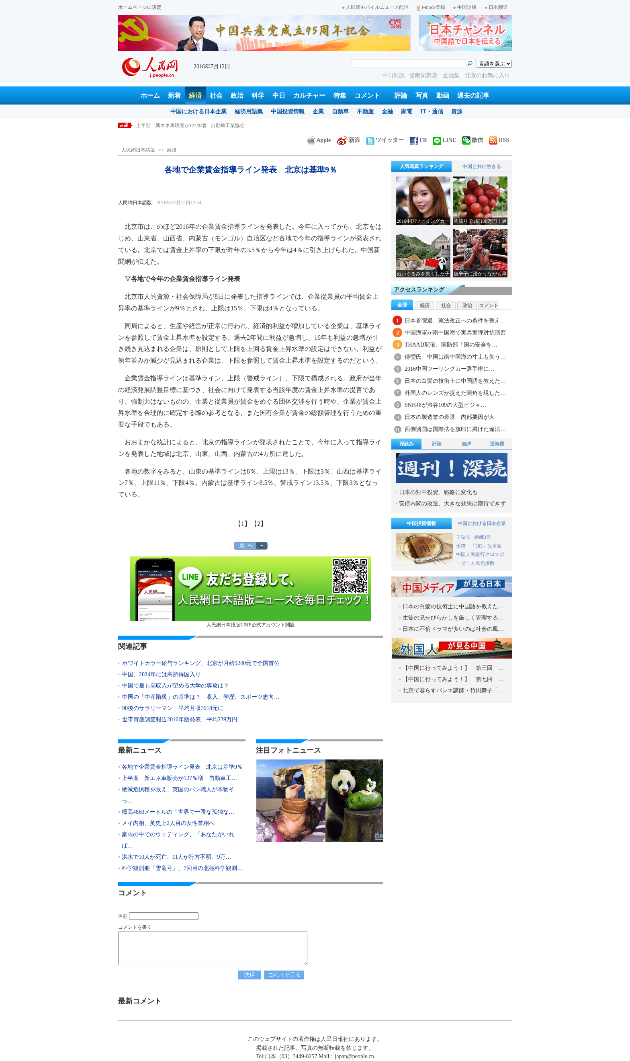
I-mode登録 (431, 7)
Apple (319, 140)
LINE (444, 140)
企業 (318, 112)
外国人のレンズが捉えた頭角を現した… (455, 393)
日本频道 (496, 7)
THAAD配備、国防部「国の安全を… (451, 345)
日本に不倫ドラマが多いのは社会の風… (453, 629)
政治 (237, 95)
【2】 (259, 523)
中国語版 (465, 7)
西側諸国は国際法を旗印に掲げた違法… (455, 429)
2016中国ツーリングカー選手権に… (450, 369)
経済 (195, 95)
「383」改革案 (486, 546)
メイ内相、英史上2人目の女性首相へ (168, 823)
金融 (387, 112)
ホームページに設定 (140, 7)
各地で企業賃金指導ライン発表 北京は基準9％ (188, 125)
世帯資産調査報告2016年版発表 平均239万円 (179, 719)
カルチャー (309, 95)
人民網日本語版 (138, 150)
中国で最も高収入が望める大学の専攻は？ (175, 686)
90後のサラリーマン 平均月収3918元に (172, 708)
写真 (421, 95)
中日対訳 (393, 75)
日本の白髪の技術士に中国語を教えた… (455, 381)
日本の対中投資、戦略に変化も (438, 492)
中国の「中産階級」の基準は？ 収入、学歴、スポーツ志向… (201, 697)
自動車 (340, 112)
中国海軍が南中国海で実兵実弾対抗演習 (455, 333)
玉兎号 (463, 537)
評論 (401, 95)
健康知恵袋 (424, 75)
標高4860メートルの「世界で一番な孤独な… (178, 812)
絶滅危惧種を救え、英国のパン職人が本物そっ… (178, 795)
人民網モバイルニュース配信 (375, 7)
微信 (472, 140)
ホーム (150, 95)
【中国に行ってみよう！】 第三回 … (453, 668)
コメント (367, 95)
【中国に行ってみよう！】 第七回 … (453, 679)
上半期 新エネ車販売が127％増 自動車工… (179, 778)
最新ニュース (140, 750)
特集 (339, 95)
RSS (499, 140)
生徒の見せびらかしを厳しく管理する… (453, 618)
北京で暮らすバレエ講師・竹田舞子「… (453, 690)
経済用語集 (249, 112)
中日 (278, 95)
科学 (258, 95)
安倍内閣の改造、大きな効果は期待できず (452, 504)
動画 (442, 95)
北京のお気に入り (487, 75)
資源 (456, 112)
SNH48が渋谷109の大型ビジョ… (445, 405)
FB (418, 140)
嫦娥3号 (482, 537)
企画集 (452, 75)
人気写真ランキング (421, 166)
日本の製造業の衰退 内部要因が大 (450, 417)
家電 (406, 112)
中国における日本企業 (198, 112)
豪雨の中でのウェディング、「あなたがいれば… (178, 840)
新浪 (348, 140)
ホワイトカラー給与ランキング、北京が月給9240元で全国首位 (201, 663)
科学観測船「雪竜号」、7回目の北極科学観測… (182, 868)
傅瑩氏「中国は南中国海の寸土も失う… (455, 357)
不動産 (365, 112)
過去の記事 (473, 95)
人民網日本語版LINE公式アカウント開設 (250, 592)
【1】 (243, 523)
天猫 (461, 546)
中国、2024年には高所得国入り (161, 674)
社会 (216, 95)
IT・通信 (431, 112)
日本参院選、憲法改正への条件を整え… (455, 321)
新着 (174, 95)
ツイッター (385, 140)
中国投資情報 (288, 112)
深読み (406, 444)
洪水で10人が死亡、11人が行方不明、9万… (176, 857)
